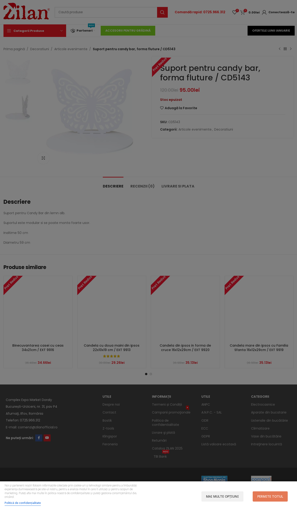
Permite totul (270, 496)
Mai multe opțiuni (222, 496)
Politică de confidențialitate (23, 503)
